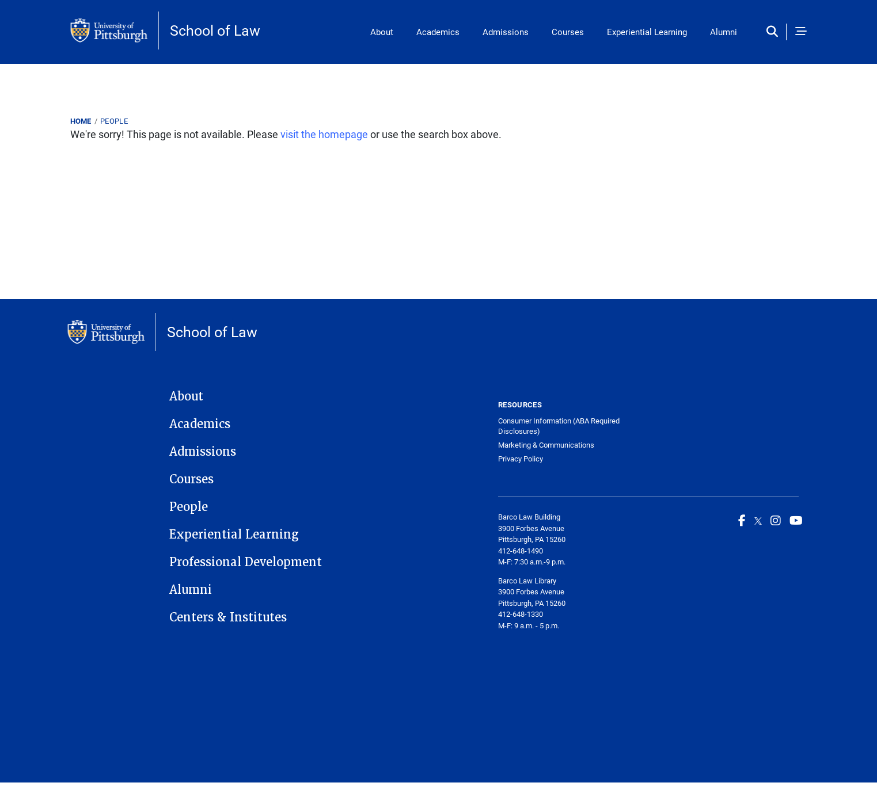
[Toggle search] (775, 32)
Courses (568, 31)
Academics (438, 31)
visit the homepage (324, 134)
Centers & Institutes (228, 617)
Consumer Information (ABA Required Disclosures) (559, 426)
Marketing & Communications (546, 445)
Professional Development (245, 562)
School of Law (215, 30)
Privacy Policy (520, 459)
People (114, 121)
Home (81, 121)
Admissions (506, 31)
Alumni (723, 31)
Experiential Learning (647, 31)
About (381, 31)
